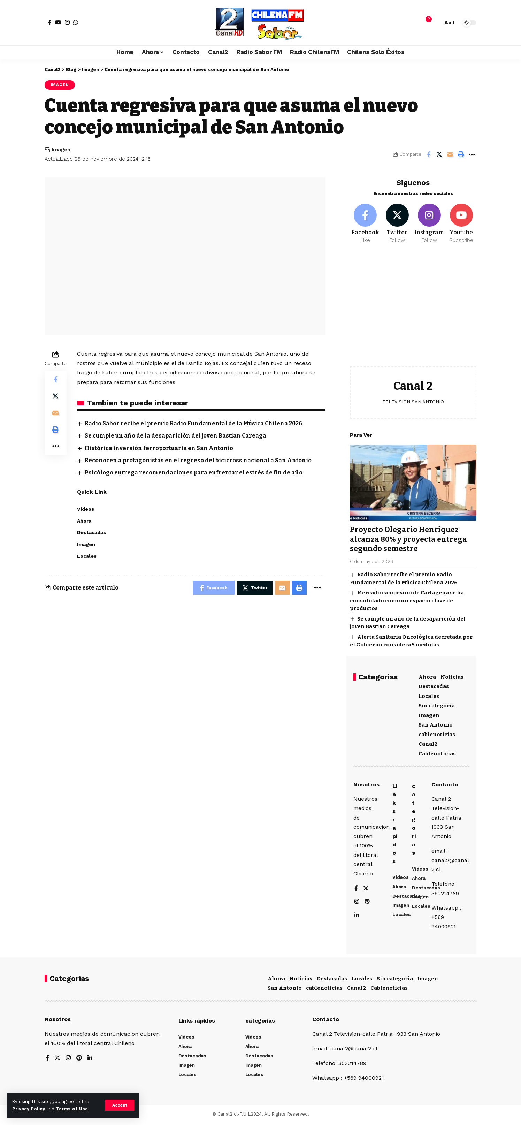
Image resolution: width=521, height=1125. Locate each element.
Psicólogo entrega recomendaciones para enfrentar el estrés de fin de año (193, 472)
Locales (429, 695)
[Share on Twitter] (439, 154)
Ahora (427, 675)
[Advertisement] (413, 309)
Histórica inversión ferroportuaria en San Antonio (159, 448)
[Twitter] (397, 222)
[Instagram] (67, 22)
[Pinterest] (367, 902)
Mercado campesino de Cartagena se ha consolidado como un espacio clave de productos (407, 599)
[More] (472, 154)
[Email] (450, 154)
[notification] (425, 22)
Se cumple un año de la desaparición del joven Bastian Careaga (175, 435)
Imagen (60, 84)
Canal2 (428, 742)
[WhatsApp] (75, 22)
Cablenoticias (437, 752)
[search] (435, 22)
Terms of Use (72, 1108)
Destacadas (434, 685)
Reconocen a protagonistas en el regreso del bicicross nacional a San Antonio (198, 460)
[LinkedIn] (356, 916)
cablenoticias (437, 733)
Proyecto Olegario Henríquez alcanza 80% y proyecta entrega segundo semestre (408, 538)
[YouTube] (58, 22)
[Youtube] (461, 222)
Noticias (451, 675)
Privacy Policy (28, 1108)
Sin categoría (437, 704)
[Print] (461, 154)
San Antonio (436, 723)
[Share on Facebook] (429, 154)
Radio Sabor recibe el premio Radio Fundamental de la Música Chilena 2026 (193, 423)
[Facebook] (49, 22)
